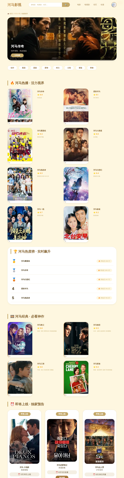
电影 (79, 4)
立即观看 (17, 55)
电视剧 (87, 4)
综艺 (95, 4)
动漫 (102, 4)
